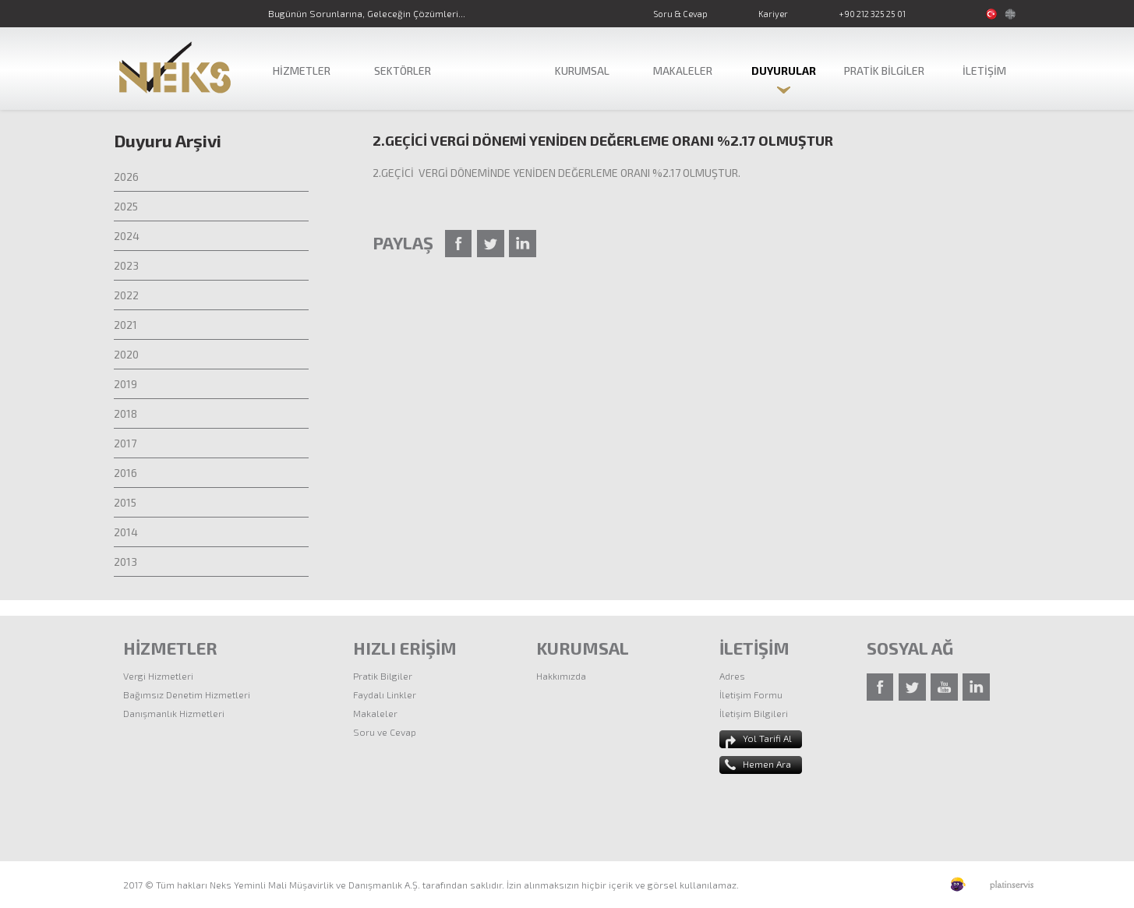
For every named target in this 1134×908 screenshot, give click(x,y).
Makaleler (375, 713)
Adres (732, 675)
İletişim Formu (750, 694)
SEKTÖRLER (402, 70)
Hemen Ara (767, 763)
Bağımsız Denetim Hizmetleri (186, 694)
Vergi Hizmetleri (158, 675)
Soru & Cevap (680, 14)
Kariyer (773, 14)
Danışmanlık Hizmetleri (173, 713)
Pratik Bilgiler (382, 675)
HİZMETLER (301, 70)
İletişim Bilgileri (753, 713)
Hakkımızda (561, 675)
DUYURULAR (783, 70)
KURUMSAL (582, 70)
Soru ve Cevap (384, 731)
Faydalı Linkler (384, 694)
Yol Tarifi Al (767, 738)
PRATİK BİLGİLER (884, 70)
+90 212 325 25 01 (872, 14)
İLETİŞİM (984, 70)
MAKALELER (682, 70)
